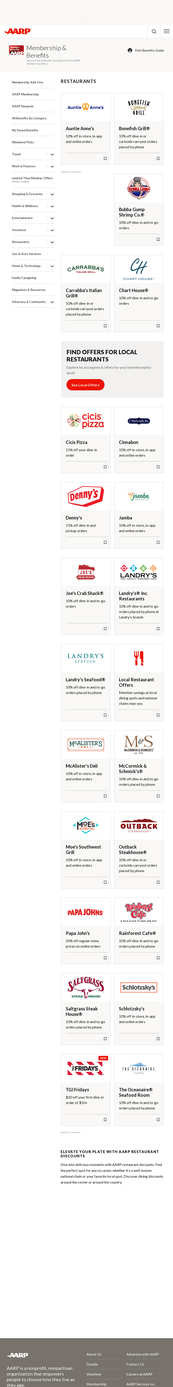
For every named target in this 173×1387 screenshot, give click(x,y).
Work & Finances (24, 166)
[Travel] (52, 154)
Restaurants (21, 242)
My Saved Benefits (25, 130)
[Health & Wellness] (52, 206)
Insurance (19, 230)
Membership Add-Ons (27, 82)
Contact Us (135, 1364)
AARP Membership (25, 94)
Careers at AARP (139, 1374)
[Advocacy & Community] (52, 302)
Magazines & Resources (29, 290)
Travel (16, 154)
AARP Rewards (23, 106)
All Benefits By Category (29, 118)
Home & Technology (26, 266)
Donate (92, 1364)
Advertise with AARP (142, 1354)
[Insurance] (52, 230)
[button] (166, 31)
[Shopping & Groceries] (52, 194)
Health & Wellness (25, 206)
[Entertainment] (52, 218)
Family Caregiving (24, 278)
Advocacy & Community (29, 302)
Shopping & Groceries (27, 194)
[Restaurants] (52, 242)
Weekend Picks (23, 142)
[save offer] (105, 158)
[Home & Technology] (52, 266)
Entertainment (22, 218)
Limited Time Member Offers (32, 178)
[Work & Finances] (52, 166)
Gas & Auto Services (26, 254)
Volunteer (94, 1374)
